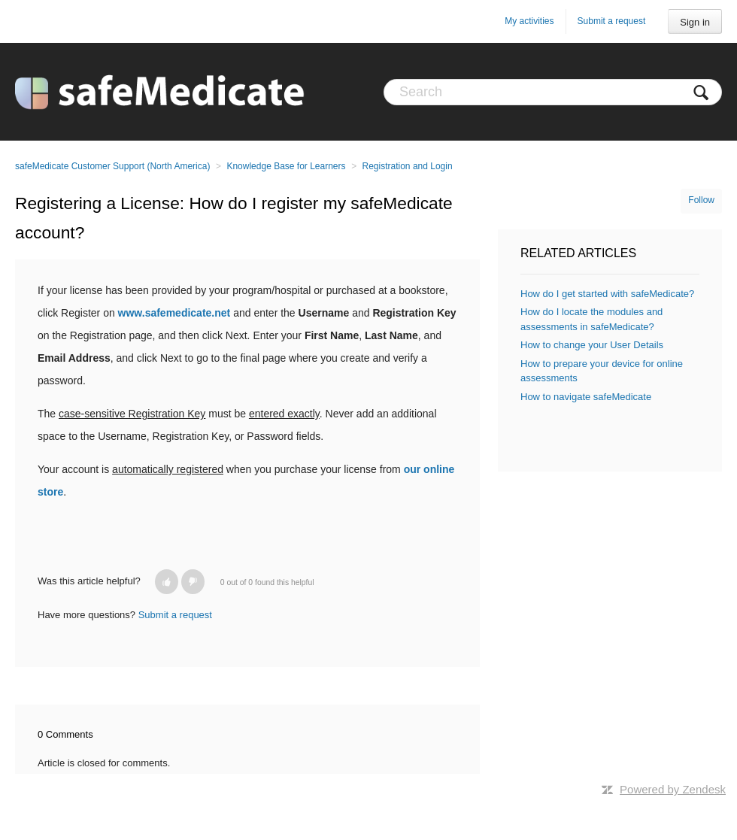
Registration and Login (407, 166)
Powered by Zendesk (673, 789)
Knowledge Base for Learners (285, 166)
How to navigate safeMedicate (585, 396)
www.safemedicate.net (174, 313)
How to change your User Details (591, 344)
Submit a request (612, 21)
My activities (529, 21)
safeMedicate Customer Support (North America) (112, 166)
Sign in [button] (695, 22)
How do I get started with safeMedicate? (607, 293)
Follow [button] (701, 200)
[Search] (553, 92)
